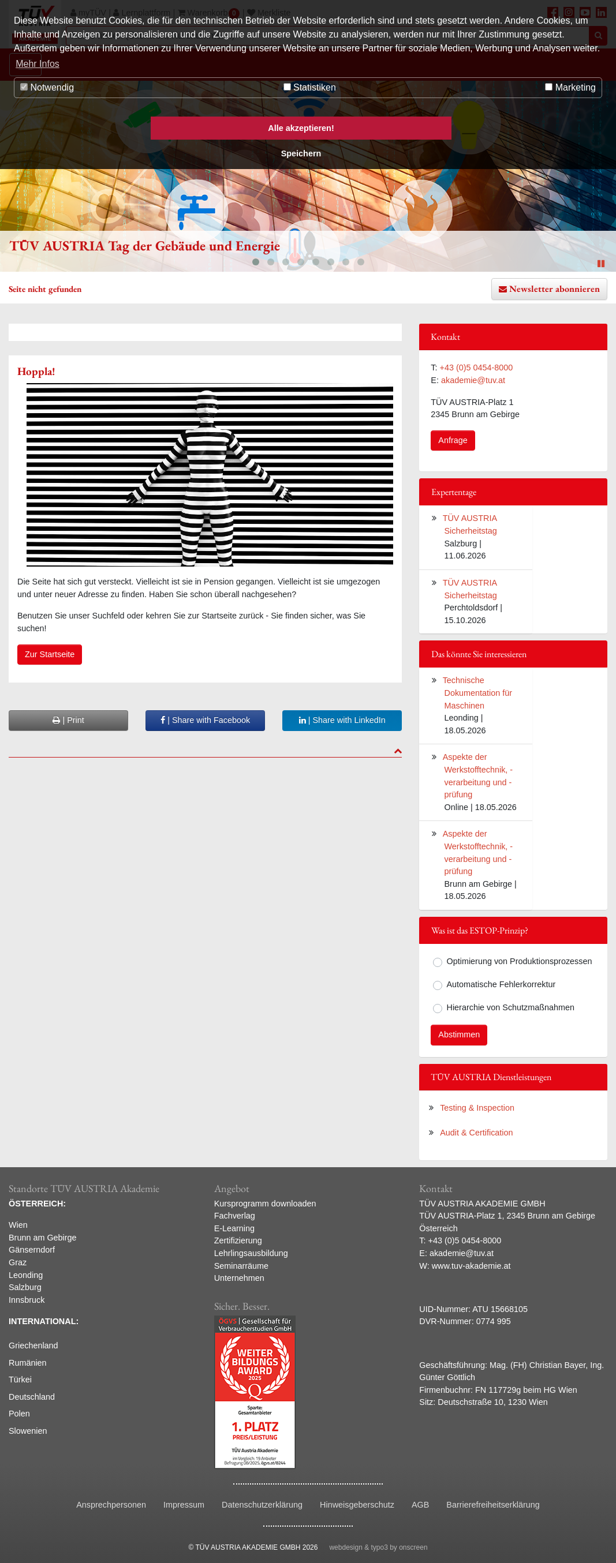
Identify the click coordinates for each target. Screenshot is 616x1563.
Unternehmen (239, 1278)
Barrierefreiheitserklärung (493, 1504)
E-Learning (234, 1228)
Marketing (570, 87)
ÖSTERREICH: (37, 1203)
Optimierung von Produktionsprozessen (519, 961)
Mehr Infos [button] (37, 64)
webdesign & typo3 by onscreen (378, 1547)
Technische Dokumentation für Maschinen (477, 693)
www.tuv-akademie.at (471, 1265)
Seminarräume (241, 1265)
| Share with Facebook (205, 720)
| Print (68, 720)
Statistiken (309, 87)
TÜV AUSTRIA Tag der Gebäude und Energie (144, 245)
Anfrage (452, 440)
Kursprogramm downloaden (265, 1203)
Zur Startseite (49, 654)
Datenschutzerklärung (262, 1504)
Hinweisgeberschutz (357, 1504)
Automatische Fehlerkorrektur (501, 984)
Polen (19, 1413)
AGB (420, 1504)
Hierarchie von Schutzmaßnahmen (511, 1007)
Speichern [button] (301, 153)
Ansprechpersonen (111, 1504)
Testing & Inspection (477, 1107)
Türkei (20, 1379)
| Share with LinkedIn (342, 720)
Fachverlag (234, 1215)
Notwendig (47, 87)
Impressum (183, 1504)
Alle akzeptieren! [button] (301, 128)
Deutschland (32, 1396)
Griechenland (33, 1345)
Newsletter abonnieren (554, 289)
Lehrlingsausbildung (251, 1253)
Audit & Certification (476, 1132)
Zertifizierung (238, 1240)
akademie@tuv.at (473, 380)
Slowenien (28, 1430)
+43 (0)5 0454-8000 (476, 367)
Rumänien (28, 1362)
